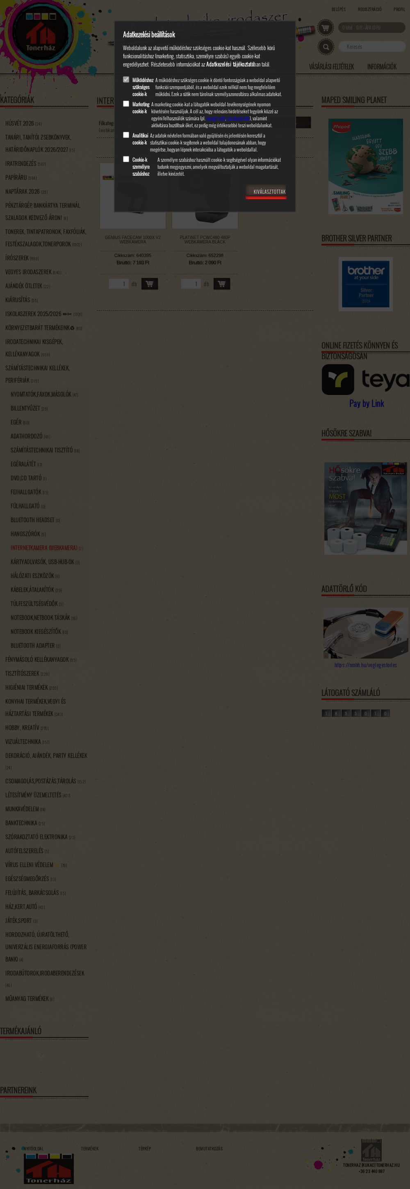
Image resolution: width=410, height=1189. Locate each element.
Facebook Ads (238, 118)
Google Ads (215, 118)
